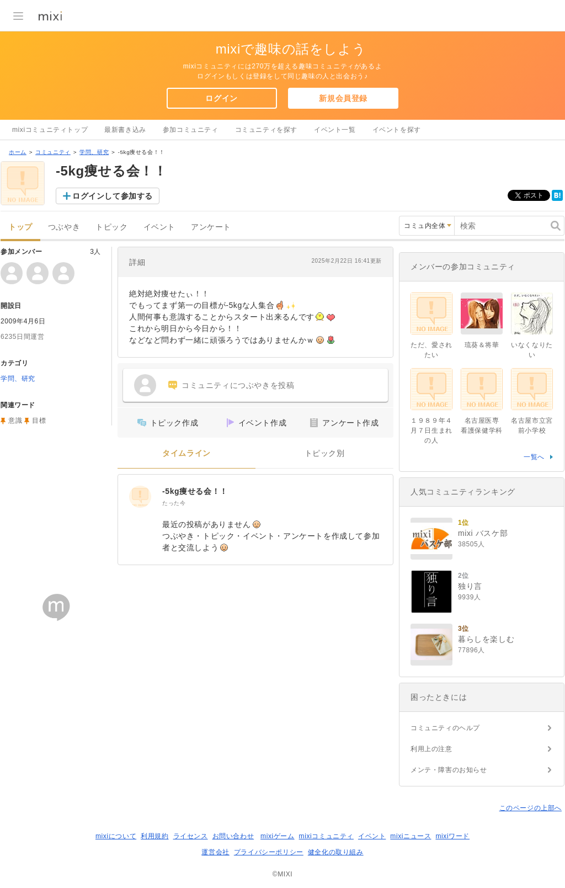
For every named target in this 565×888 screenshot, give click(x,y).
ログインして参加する (112, 196)
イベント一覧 (335, 130)
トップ (20, 227)
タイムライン (186, 453)
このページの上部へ (530, 808)
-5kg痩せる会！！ (195, 491)
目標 (39, 420)
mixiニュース (410, 836)
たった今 (173, 503)
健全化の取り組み (336, 852)
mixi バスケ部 (483, 533)
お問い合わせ (233, 836)
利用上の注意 (431, 749)
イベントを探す (396, 130)
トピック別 (325, 453)
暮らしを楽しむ (486, 639)
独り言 (470, 586)
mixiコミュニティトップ (50, 130)
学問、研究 (94, 152)
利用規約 (154, 836)
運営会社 (215, 852)
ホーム (17, 152)
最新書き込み (125, 130)
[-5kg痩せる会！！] (140, 497)
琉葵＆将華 (482, 345)
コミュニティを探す (266, 130)
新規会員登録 (343, 98)
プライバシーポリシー (268, 852)
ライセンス (190, 836)
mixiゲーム (277, 836)
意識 (15, 420)
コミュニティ (53, 152)
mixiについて (115, 836)
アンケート (211, 227)
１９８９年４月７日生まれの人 (431, 430)
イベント (159, 227)
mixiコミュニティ (326, 836)
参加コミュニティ (190, 130)
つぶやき (64, 227)
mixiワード (452, 836)
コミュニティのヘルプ (445, 728)
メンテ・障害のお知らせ (449, 770)
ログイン (221, 98)
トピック (111, 227)
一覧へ (534, 457)
